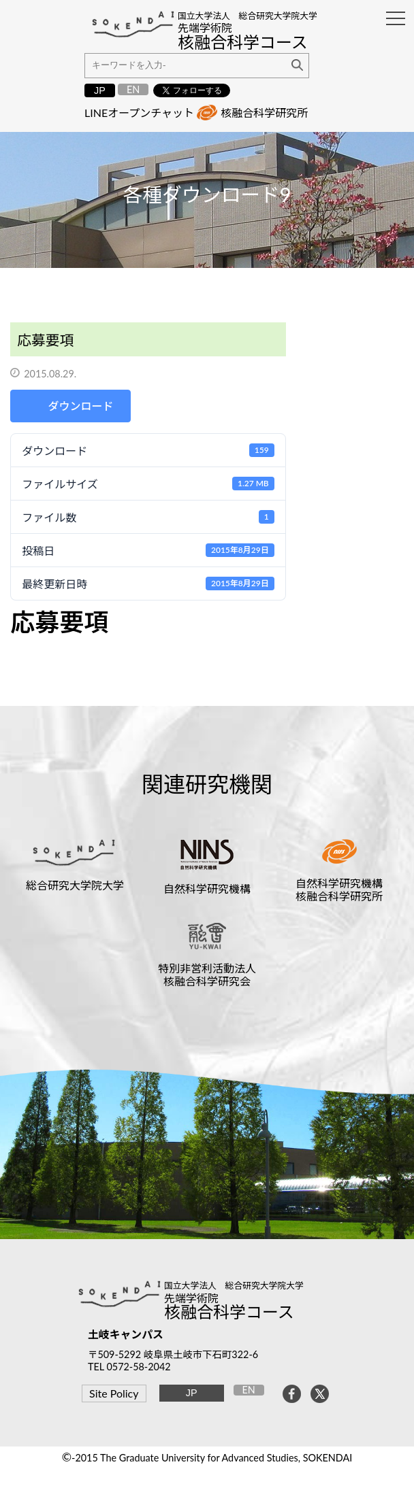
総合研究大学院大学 (75, 885)
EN (133, 89)
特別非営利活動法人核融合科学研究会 (207, 974)
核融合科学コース (229, 1311)
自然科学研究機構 (207, 888)
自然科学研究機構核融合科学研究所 (339, 889)
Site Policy (113, 1393)
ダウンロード (81, 405)
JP (100, 90)
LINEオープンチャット (139, 112)
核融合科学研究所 (264, 112)
